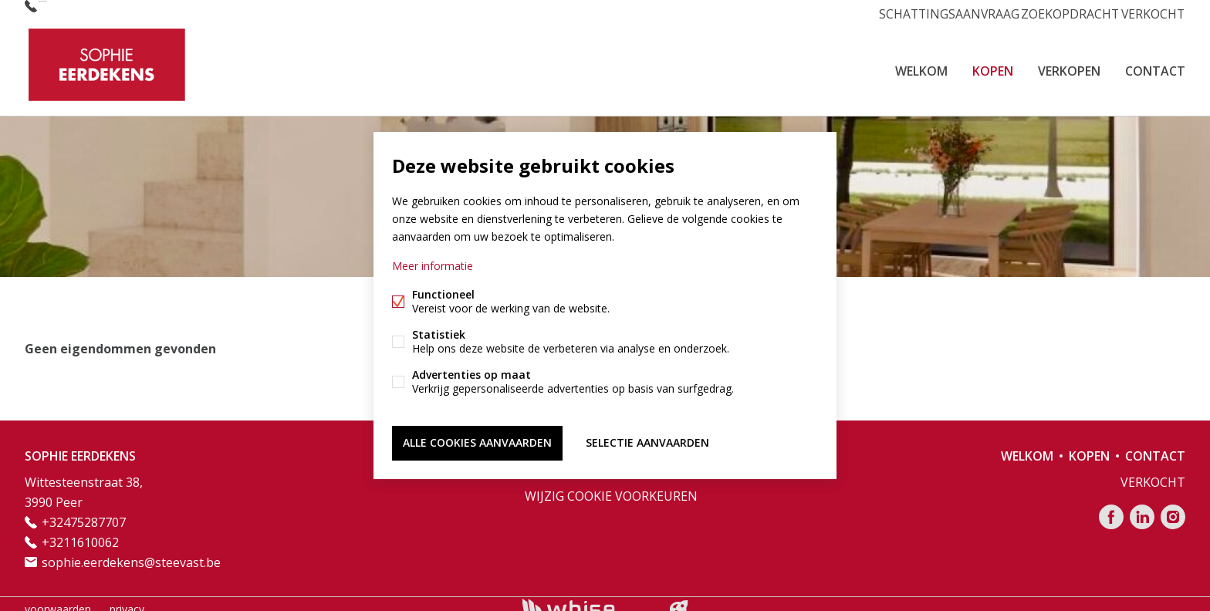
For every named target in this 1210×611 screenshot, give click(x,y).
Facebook (1111, 506)
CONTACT (1155, 64)
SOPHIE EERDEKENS (80, 445)
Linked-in (1142, 506)
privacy (127, 598)
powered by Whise (586, 597)
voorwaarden (58, 598)
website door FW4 (679, 598)
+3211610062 (80, 531)
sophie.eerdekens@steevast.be (131, 551)
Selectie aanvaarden (647, 440)
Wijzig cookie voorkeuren (611, 485)
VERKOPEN (1069, 64)
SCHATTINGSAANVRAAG (932, 12)
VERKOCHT (1148, 12)
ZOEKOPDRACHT (1057, 12)
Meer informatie (432, 269)
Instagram (1173, 506)
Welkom (921, 64)
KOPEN (992, 64)
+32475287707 (79, 12)
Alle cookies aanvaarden (477, 440)
